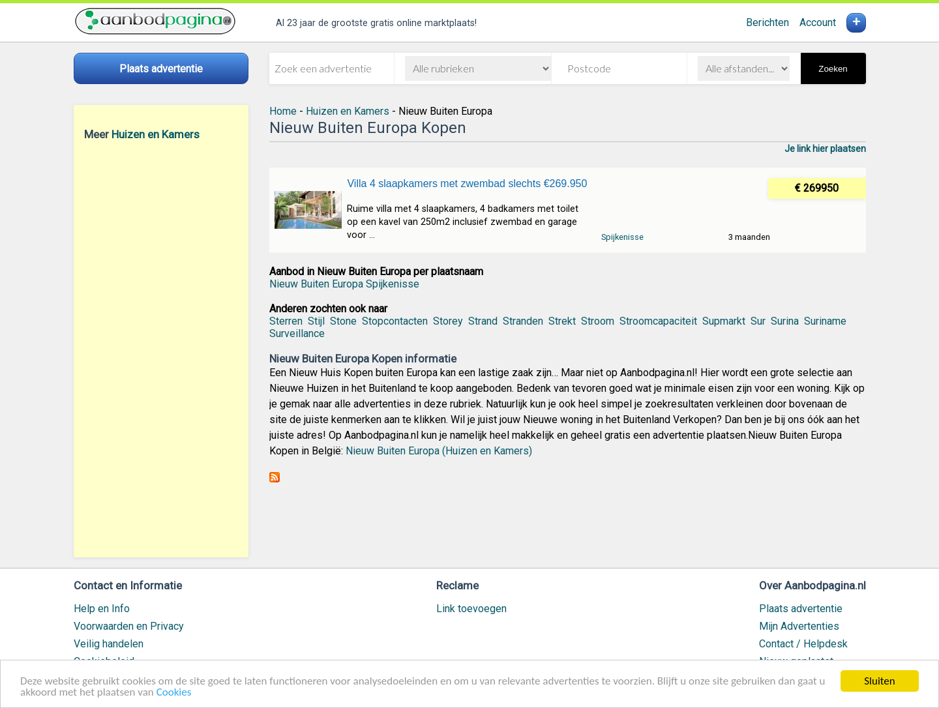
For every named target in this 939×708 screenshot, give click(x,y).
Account (817, 22)
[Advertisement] (161, 348)
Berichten (767, 22)
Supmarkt (723, 321)
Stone (343, 321)
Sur (758, 321)
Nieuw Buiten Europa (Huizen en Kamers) (439, 451)
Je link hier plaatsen (825, 148)
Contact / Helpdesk (803, 644)
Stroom (597, 321)
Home (283, 111)
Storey (448, 321)
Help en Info (102, 608)
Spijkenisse (622, 237)
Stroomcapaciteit (658, 321)
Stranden (523, 321)
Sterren (286, 321)
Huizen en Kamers (156, 134)
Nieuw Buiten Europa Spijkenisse (344, 284)
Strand (483, 321)
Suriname (825, 321)
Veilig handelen (108, 644)
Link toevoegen (471, 608)
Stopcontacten (395, 321)
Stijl (316, 321)
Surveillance (297, 333)
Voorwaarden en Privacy (129, 626)
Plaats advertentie (800, 608)
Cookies (174, 693)
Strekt (562, 321)
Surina (785, 321)
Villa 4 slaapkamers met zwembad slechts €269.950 (467, 183)
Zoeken (832, 69)
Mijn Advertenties (799, 626)
